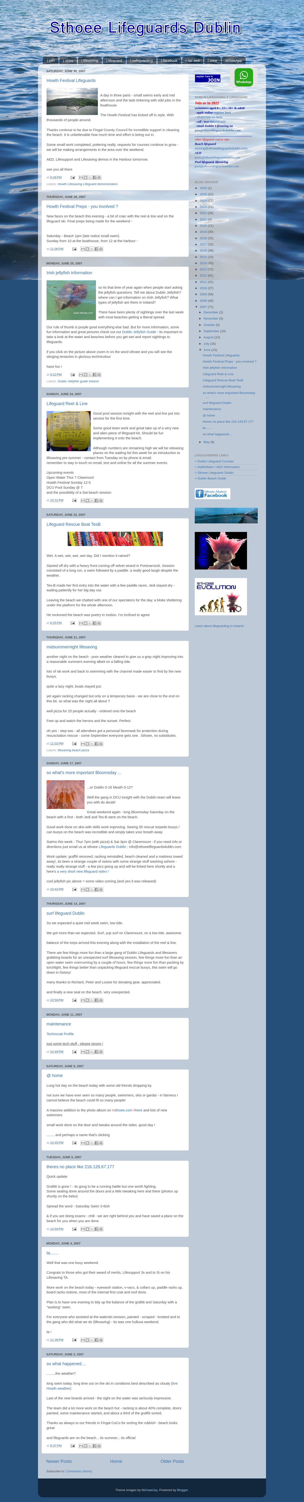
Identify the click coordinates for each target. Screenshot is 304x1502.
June (207, 350)
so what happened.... (66, 1363)
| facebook (169, 60)
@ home (55, 1075)
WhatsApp (233, 60)
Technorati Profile (60, 1034)
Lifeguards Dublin (112, 847)
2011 (204, 282)
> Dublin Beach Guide (210, 478)
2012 (204, 275)
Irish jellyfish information (69, 272)
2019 (204, 232)
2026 (204, 188)
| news (68, 60)
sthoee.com (123, 1110)
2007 (204, 307)
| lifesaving (89, 60)
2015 (204, 257)
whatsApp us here (209, 117)
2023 (204, 207)
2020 (204, 225)
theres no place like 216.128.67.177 (80, 1166)
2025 (204, 194)
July (207, 343)
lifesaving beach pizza (73, 750)
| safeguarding (141, 60)
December (211, 312)
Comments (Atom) (79, 1471)
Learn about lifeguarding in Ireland (219, 626)
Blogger (182, 1490)
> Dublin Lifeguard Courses (214, 461)
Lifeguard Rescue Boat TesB (74, 524)
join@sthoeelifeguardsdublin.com (218, 130)
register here (222, 112)
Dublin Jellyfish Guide (139, 332)
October (210, 325)
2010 (204, 288)
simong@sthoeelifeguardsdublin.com (221, 148)
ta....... (52, 1253)
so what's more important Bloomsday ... (84, 772)
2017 (204, 244)
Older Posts (172, 1461)
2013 (204, 269)
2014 (204, 263)
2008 (204, 300)
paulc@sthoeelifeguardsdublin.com (217, 157)
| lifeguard (114, 60)
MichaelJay (149, 1490)
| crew (212, 60)
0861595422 (217, 121)
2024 (204, 200)
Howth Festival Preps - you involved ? (82, 206)
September (212, 331)
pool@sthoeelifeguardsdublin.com (217, 166)
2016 (204, 250)
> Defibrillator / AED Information (217, 467)
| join (51, 60)
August (209, 337)
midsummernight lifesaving (72, 647)
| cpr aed (193, 60)
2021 (204, 219)
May (207, 442)
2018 (204, 238)
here (137, 1110)
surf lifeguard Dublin (66, 913)
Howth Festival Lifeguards (71, 80)
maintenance (59, 1024)
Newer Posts (59, 1461)
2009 (204, 294)
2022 (204, 213)
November (211, 318)
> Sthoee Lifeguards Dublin (214, 472)
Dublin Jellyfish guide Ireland (78, 381)
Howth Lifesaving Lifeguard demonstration (88, 184)
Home (116, 1461)
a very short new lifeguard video (82, 871)
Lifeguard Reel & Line (67, 403)
